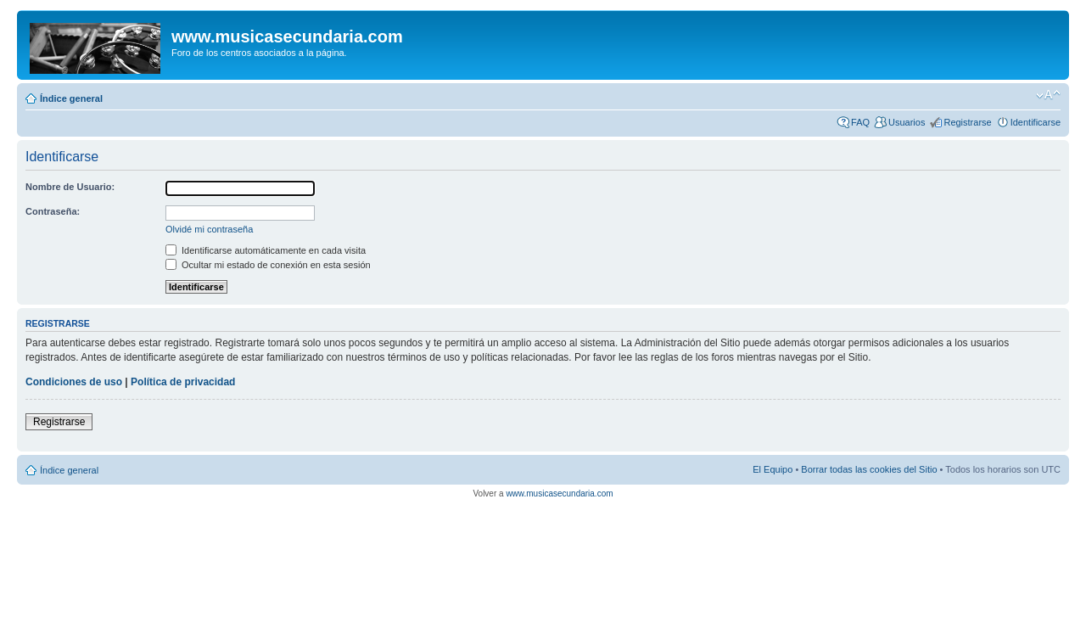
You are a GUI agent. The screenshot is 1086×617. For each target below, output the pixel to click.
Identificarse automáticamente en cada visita (265, 250)
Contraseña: (52, 211)
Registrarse (967, 122)
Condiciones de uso (73, 382)
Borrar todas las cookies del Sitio (869, 469)
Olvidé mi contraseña (209, 229)
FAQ (860, 122)
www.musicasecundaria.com (559, 493)
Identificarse (1035, 122)
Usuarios (906, 122)
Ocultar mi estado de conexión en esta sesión (268, 265)
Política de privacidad (183, 382)
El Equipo (772, 469)
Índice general (71, 98)
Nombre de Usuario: (70, 187)
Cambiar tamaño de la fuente (1048, 95)
